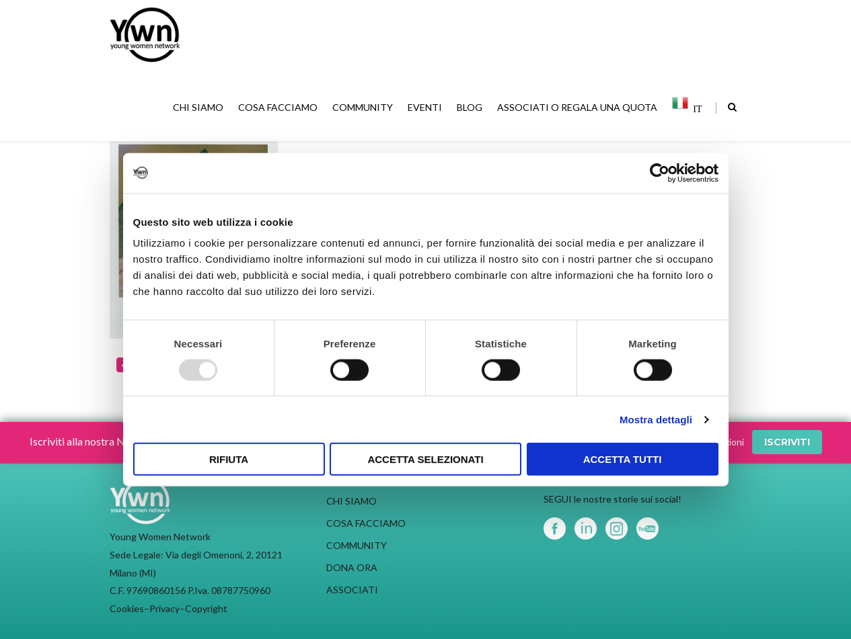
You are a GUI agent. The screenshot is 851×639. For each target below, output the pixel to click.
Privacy (164, 608)
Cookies (127, 608)
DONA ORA (351, 567)
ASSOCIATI (352, 589)
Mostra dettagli (656, 419)
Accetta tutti (622, 459)
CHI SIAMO (199, 107)
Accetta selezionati (425, 459)
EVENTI (426, 107)
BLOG (471, 107)
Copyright (206, 608)
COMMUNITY (364, 107)
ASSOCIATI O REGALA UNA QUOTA (578, 107)
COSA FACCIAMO (279, 107)
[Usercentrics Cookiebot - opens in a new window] (659, 173)
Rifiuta (228, 459)
